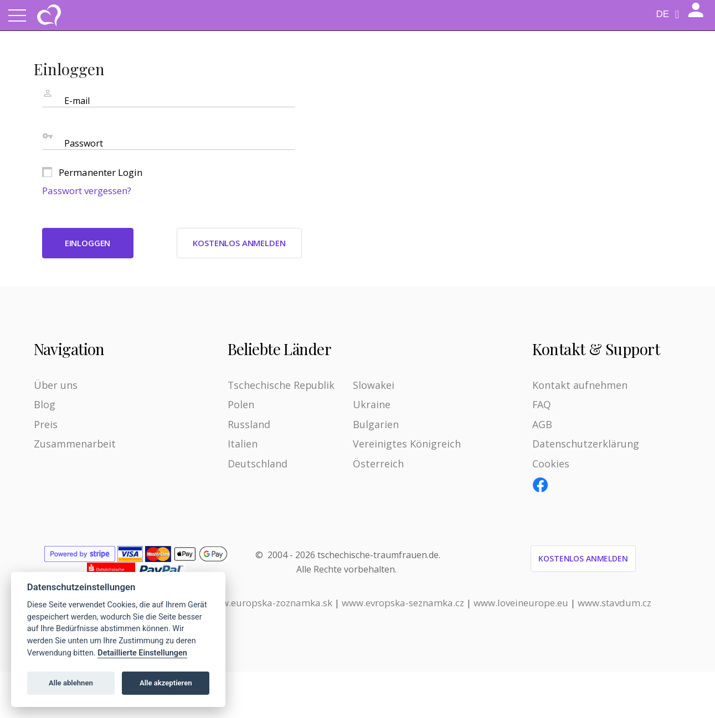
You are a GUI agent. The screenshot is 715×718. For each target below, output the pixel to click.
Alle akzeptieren (166, 683)
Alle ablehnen (71, 683)
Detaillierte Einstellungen (142, 653)
